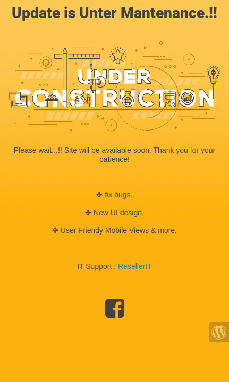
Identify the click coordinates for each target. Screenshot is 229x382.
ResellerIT (135, 266)
